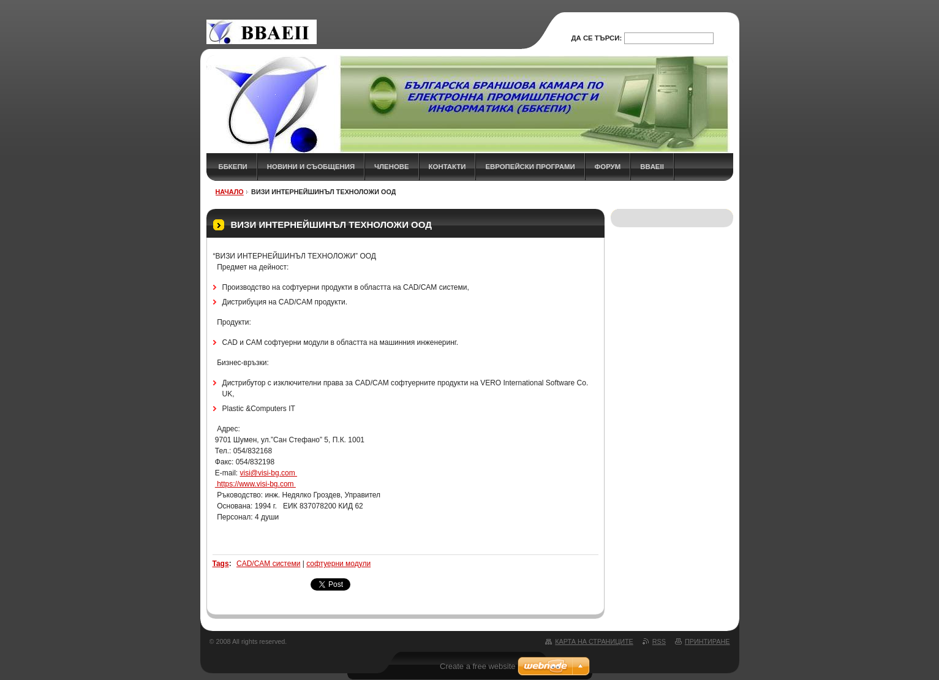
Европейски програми (530, 166)
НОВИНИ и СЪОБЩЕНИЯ (311, 166)
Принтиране (707, 641)
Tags (221, 563)
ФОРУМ (608, 166)
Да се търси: (596, 38)
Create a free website (478, 666)
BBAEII (652, 166)
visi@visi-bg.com (269, 473)
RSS (659, 641)
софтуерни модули (338, 563)
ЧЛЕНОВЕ (391, 166)
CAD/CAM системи (268, 563)
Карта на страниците (594, 641)
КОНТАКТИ (447, 166)
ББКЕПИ (233, 166)
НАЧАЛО (230, 191)
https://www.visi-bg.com (255, 484)
